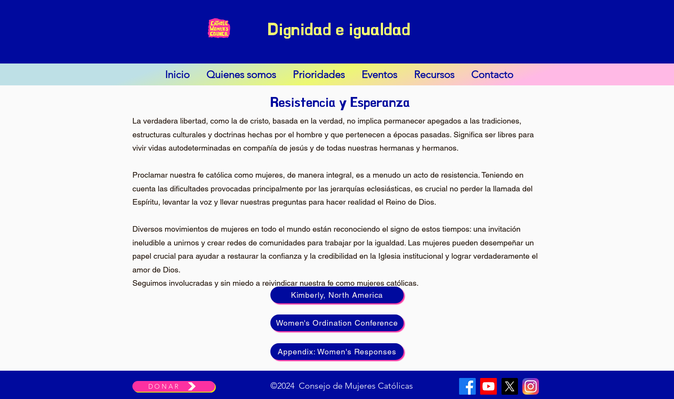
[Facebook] (467, 386)
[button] (241, 74)
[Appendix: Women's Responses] (337, 351)
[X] (509, 386)
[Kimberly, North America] (337, 295)
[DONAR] (173, 386)
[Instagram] (530, 386)
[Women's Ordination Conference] (337, 322)
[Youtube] (488, 386)
